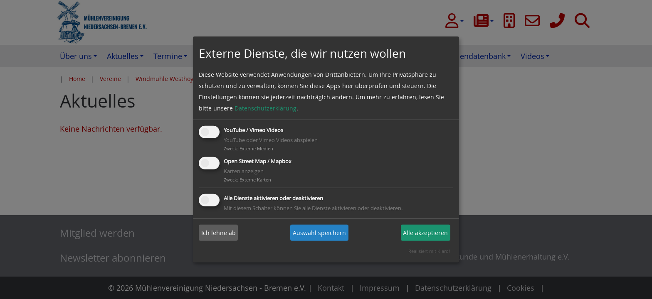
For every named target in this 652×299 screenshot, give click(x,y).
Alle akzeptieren (425, 233)
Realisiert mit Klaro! (429, 251)
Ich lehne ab (218, 233)
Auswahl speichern (319, 233)
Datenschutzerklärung (265, 108)
